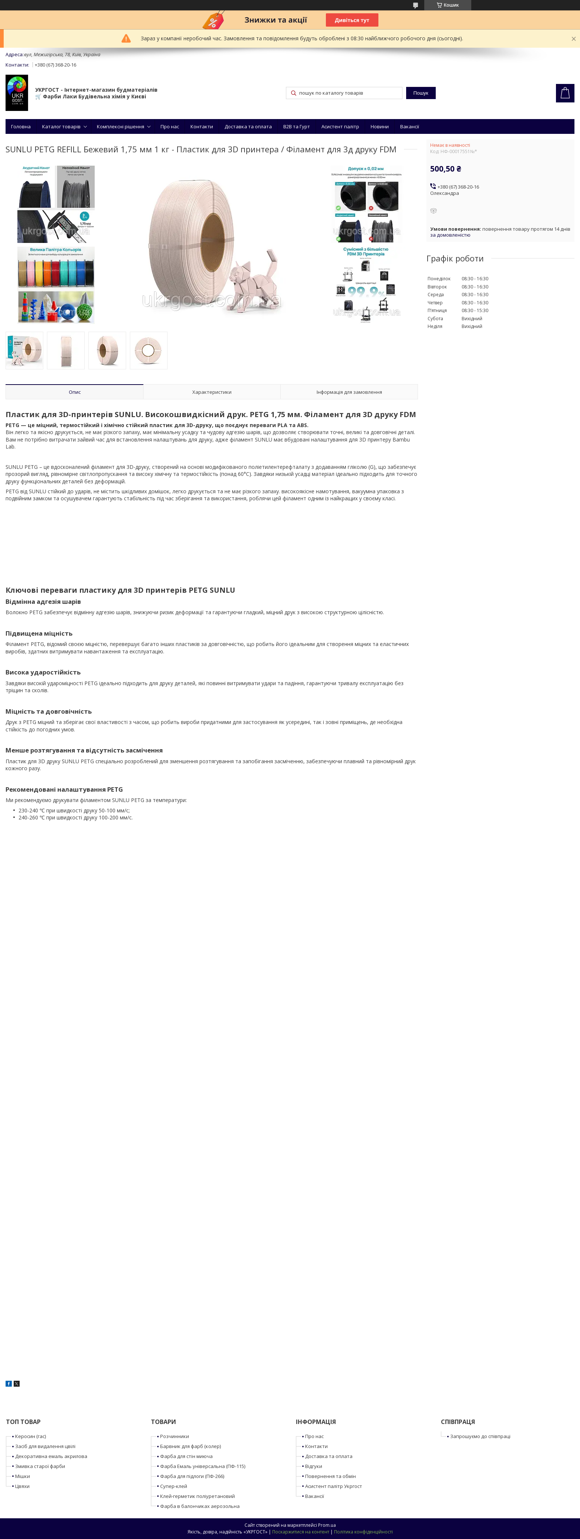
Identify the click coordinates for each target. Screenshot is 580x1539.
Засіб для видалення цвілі (45, 1446)
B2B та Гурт (296, 126)
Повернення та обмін (330, 1476)
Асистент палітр (340, 126)
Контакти (201, 126)
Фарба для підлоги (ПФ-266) (192, 1476)
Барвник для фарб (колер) (190, 1446)
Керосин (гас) (30, 1436)
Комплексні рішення (120, 126)
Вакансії (409, 126)
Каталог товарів (61, 126)
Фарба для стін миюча (186, 1456)
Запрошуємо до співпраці (480, 1436)
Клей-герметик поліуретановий (197, 1496)
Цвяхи (22, 1486)
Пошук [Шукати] (420, 93)
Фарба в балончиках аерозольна (200, 1506)
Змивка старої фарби (40, 1466)
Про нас (170, 126)
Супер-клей (173, 1486)
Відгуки (313, 1466)
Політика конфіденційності (363, 1532)
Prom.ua (327, 1525)
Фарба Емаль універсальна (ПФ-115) (202, 1466)
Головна (21, 126)
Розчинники (174, 1436)
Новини (380, 126)
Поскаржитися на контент (300, 1532)
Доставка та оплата (248, 126)
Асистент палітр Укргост (333, 1486)
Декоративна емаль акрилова (51, 1456)
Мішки (22, 1476)
